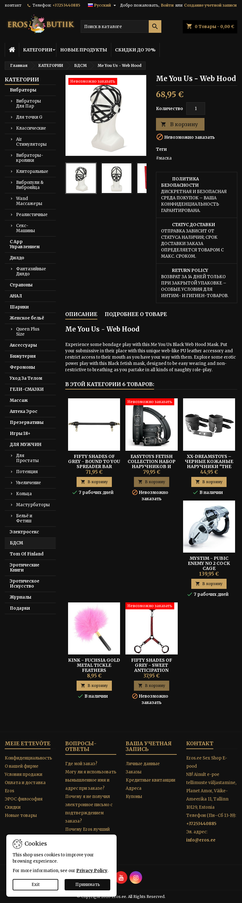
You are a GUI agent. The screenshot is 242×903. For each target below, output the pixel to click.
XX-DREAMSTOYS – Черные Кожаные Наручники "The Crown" (209, 464)
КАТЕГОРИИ (37, 50)
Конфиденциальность (28, 758)
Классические (31, 128)
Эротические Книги (24, 567)
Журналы (20, 597)
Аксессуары (23, 345)
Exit (36, 884)
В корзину (179, 124)
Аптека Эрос (23, 411)
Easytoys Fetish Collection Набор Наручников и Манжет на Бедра (152, 464)
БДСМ (16, 543)
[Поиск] (121, 26)
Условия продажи (23, 774)
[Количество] (195, 108)
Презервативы (26, 422)
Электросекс (24, 532)
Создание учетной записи (210, 5)
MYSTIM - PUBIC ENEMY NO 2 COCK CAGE (209, 563)
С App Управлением (25, 244)
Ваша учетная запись (149, 746)
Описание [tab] (81, 314)
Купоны (134, 796)
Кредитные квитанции (150, 780)
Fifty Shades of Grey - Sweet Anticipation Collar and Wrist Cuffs (152, 670)
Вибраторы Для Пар (28, 103)
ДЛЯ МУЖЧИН (25, 444)
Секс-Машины (25, 228)
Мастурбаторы (33, 504)
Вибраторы (23, 90)
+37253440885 (66, 5)
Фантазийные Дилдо (31, 271)
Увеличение (28, 482)
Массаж (19, 400)
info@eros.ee (201, 840)
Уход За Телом (26, 378)
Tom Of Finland (26, 554)
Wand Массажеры (29, 201)
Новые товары (21, 815)
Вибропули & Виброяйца (29, 185)
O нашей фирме (21, 766)
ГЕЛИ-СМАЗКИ (27, 389)
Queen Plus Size (27, 331)
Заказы (133, 772)
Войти (167, 5)
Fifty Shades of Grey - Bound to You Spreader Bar (94, 461)
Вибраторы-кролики (29, 158)
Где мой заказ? (81, 763)
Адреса (133, 788)
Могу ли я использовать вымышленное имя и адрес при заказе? (90, 780)
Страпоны (21, 285)
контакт (13, 5)
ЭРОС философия (24, 799)
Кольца (24, 493)
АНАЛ (16, 296)
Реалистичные (32, 214)
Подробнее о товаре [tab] (136, 314)
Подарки (20, 608)
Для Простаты (27, 458)
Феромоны (22, 367)
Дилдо (17, 258)
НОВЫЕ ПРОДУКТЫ (83, 50)
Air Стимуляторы (31, 142)
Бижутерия (23, 356)
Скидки (12, 807)
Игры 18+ (20, 433)
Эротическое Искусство (24, 583)
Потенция (27, 471)
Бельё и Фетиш (24, 518)
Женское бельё (27, 318)
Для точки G (29, 117)
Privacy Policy (91, 870)
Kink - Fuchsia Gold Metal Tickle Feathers (94, 665)
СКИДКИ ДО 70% (135, 50)
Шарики (19, 307)
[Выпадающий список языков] (103, 5)
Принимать (87, 884)
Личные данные (143, 763)
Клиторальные (32, 171)
